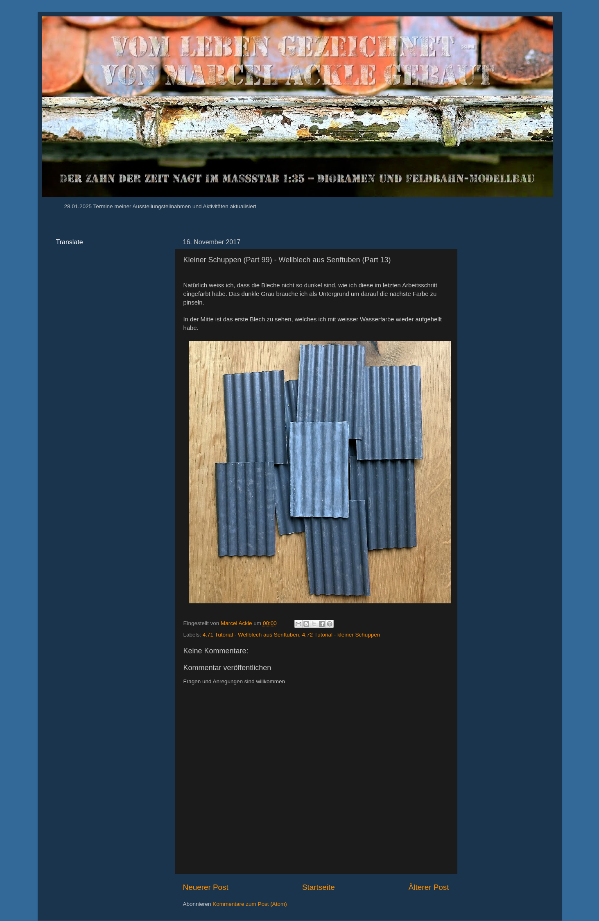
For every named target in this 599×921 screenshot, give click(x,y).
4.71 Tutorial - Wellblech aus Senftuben (251, 635)
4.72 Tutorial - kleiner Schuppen (341, 635)
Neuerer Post (205, 887)
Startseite (318, 887)
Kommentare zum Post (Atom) (249, 904)
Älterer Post (429, 887)
